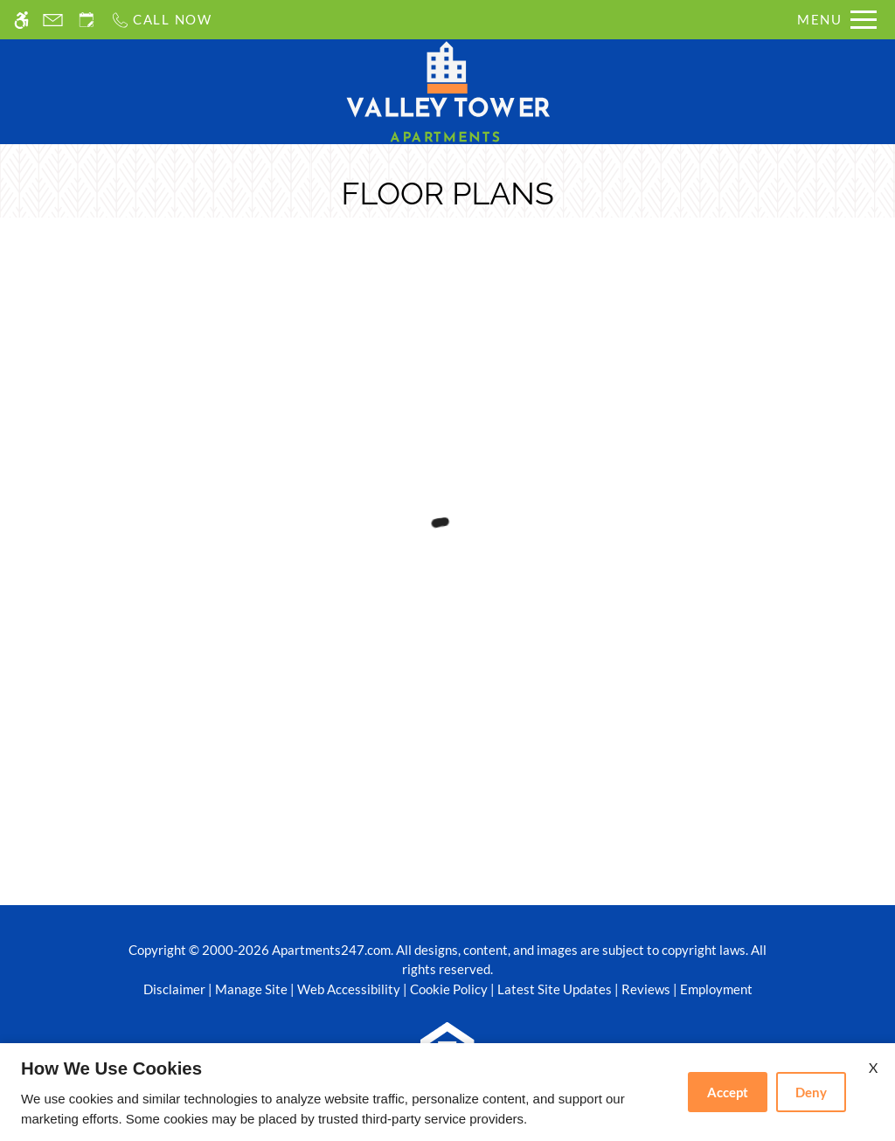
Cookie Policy (449, 989)
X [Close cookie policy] (873, 1067)
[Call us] (161, 19)
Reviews (645, 989)
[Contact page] (53, 19)
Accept (727, 1092)
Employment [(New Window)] (716, 989)
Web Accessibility (348, 989)
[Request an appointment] (86, 19)
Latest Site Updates (554, 989)
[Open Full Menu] (837, 19)
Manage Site (251, 989)
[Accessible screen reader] (21, 19)
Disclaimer (174, 989)
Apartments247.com (331, 950)
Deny (811, 1092)
